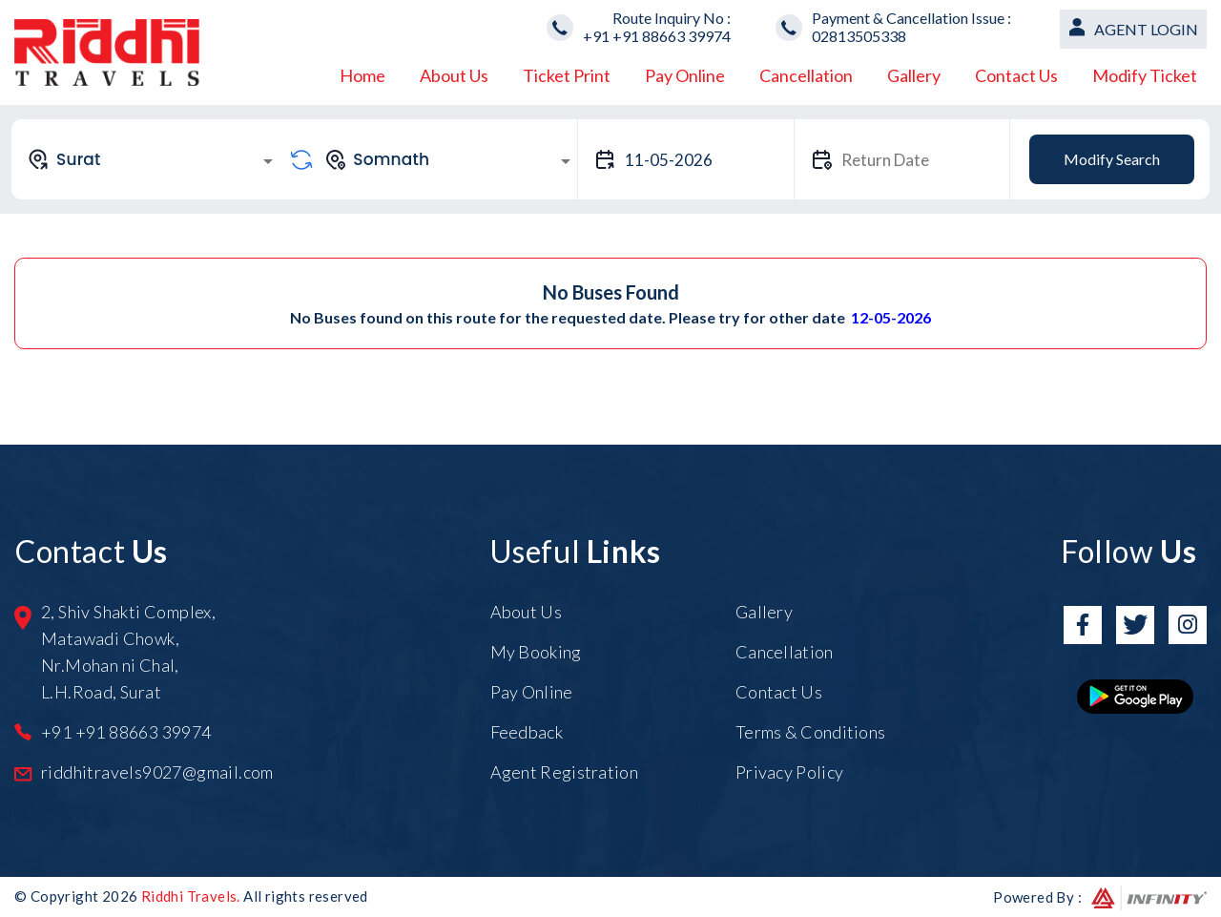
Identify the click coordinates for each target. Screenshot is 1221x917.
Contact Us (1016, 75)
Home (362, 75)
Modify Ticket (1144, 75)
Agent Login (1146, 29)
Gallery (914, 75)
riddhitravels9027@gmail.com (157, 771)
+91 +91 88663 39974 (657, 36)
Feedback (526, 731)
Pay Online (685, 75)
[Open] (268, 161)
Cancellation (806, 75)
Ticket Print (566, 75)
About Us (454, 75)
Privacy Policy (789, 771)
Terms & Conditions (810, 731)
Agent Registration (564, 771)
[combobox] (153, 159)
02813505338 (859, 36)
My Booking (536, 651)
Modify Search (1112, 159)
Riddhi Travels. (190, 896)
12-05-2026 (891, 317)
